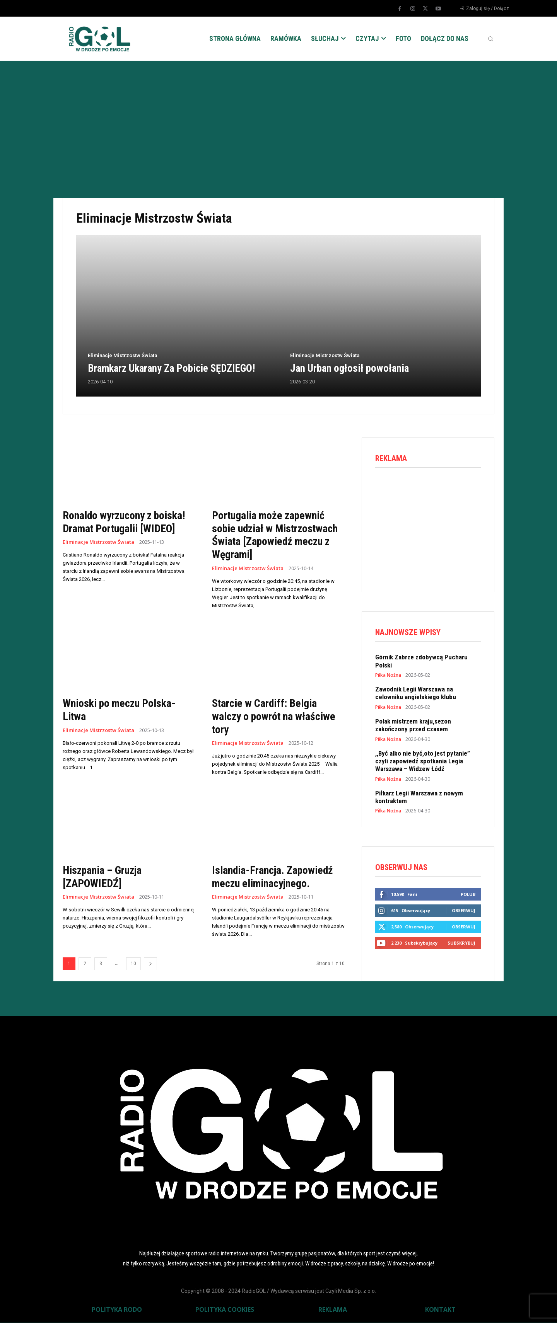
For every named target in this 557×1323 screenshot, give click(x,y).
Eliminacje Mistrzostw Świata (122, 355)
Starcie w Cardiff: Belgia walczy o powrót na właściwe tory (274, 716)
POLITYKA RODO (117, 1310)
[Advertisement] (278, 119)
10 (133, 963)
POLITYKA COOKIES (224, 1310)
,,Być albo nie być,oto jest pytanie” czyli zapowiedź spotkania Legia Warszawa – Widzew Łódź (422, 761)
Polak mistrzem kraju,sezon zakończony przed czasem (413, 725)
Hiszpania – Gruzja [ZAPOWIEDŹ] (102, 877)
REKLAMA (332, 1310)
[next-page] (150, 963)
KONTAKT (440, 1310)
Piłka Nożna (388, 675)
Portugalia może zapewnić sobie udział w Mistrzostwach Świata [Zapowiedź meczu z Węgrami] (276, 535)
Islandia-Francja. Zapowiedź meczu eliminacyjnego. (273, 877)
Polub (468, 894)
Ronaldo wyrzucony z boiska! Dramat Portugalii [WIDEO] (124, 522)
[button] (490, 38)
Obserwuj (463, 911)
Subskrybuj (461, 943)
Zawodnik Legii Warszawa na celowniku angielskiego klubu (415, 693)
